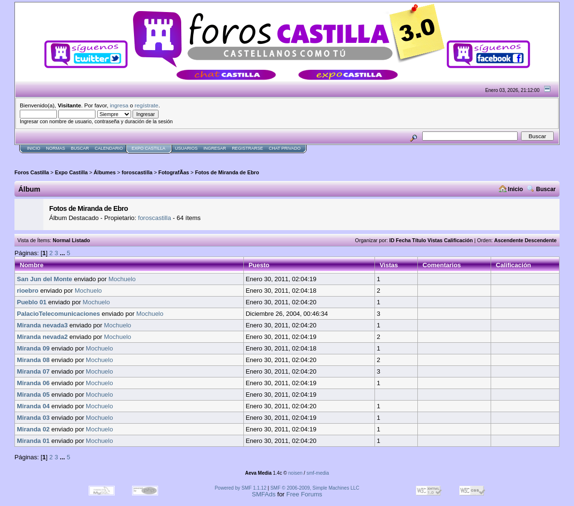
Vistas (434, 240)
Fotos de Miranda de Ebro (227, 172)
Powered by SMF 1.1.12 (240, 488)
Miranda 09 (33, 348)
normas (56, 148)
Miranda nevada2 (42, 336)
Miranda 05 (33, 394)
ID (392, 240)
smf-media (318, 473)
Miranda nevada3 (42, 325)
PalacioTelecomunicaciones (58, 313)
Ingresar (214, 148)
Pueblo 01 (31, 302)
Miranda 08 (33, 359)
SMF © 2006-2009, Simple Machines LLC (315, 488)
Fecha (403, 240)
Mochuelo (121, 279)
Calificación (458, 240)
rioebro (28, 290)
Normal (61, 240)
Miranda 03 (33, 417)
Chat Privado (285, 148)
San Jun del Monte (44, 279)
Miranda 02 (33, 429)
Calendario (109, 148)
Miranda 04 (33, 406)
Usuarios (186, 148)
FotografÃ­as (174, 172)
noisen (295, 473)
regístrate (146, 105)
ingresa (119, 105)
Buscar (80, 148)
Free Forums (304, 494)
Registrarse (247, 148)
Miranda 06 (33, 383)
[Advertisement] (189, 157)
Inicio (33, 148)
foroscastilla (136, 172)
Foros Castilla (31, 172)
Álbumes (104, 172)
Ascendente (508, 240)
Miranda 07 (33, 371)
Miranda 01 (33, 440)
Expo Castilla (148, 148)
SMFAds (264, 494)
